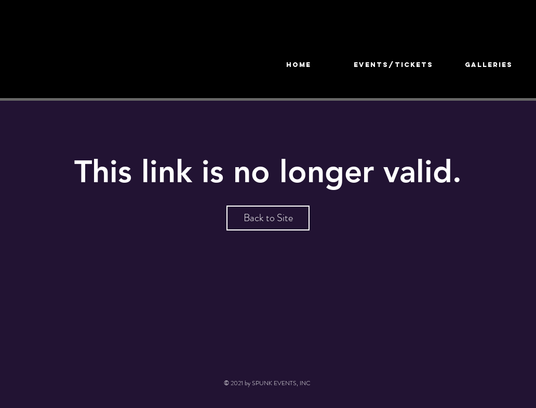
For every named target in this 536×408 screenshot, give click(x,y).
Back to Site (268, 217)
